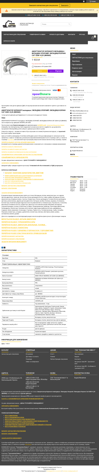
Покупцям (29, 359)
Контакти (71, 34)
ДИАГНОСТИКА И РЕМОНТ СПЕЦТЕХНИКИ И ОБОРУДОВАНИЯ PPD (26, 421)
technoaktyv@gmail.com (79, 113)
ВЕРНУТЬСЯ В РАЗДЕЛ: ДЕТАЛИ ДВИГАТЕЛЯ (19, 219)
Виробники (76, 61)
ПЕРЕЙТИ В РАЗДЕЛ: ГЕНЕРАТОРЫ (15, 228)
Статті (52, 354)
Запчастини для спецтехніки (15, 34)
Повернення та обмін (37, 34)
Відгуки (74, 75)
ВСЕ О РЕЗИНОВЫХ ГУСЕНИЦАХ (15, 426)
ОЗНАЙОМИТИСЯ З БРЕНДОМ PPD (15, 157)
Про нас (82, 34)
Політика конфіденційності (70, 471)
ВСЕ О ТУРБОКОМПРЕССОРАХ (14, 417)
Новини (52, 356)
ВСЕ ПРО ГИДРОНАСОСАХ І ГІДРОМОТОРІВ (18, 183)
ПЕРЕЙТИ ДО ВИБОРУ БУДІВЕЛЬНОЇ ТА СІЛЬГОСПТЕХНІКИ (19, 152)
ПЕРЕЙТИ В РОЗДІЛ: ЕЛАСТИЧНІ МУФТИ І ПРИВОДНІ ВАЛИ (24, 233)
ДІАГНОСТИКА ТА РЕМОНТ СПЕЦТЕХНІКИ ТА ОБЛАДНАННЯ (24, 179)
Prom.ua (59, 467)
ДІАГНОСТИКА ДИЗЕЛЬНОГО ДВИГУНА (18, 177)
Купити (40, 71)
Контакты (11, 139)
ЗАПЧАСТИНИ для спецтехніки (82, 57)
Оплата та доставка (56, 34)
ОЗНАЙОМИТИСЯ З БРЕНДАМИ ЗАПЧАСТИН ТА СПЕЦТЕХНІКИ (22, 154)
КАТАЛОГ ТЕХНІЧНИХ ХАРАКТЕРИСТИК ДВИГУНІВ (24, 173)
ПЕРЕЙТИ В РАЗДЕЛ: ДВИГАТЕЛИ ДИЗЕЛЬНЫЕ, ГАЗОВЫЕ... (24, 225)
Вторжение (29, 354)
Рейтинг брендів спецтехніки (59, 359)
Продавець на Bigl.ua (49, 469)
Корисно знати (9, 41)
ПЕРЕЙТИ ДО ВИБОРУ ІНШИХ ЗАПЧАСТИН (14, 149)
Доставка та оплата (32, 356)
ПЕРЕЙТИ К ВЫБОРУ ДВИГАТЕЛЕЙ (12, 146)
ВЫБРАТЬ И (22, 398)
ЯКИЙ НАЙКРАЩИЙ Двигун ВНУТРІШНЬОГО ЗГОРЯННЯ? (23, 175)
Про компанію (77, 64)
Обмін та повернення (32, 361)
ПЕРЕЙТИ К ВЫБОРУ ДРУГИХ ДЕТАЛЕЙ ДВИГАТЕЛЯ (18, 142)
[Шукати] (69, 24)
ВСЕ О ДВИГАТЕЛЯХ (11, 415)
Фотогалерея (77, 71)
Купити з (56, 71)
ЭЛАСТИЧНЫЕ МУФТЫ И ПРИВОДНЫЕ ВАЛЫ (19, 423)
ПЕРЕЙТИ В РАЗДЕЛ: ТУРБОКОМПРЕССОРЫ (18, 222)
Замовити (64, 5)
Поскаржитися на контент (54, 471)
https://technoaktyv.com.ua (80, 111)
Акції (74, 54)
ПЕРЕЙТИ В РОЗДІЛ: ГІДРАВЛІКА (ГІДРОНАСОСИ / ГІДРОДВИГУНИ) (27, 231)
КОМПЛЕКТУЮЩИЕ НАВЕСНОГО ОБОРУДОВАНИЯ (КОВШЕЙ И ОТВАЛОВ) (28, 424)
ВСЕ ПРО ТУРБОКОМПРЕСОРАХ (14, 181)
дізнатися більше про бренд (55, 125)
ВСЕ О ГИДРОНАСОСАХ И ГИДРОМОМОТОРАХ (20, 419)
